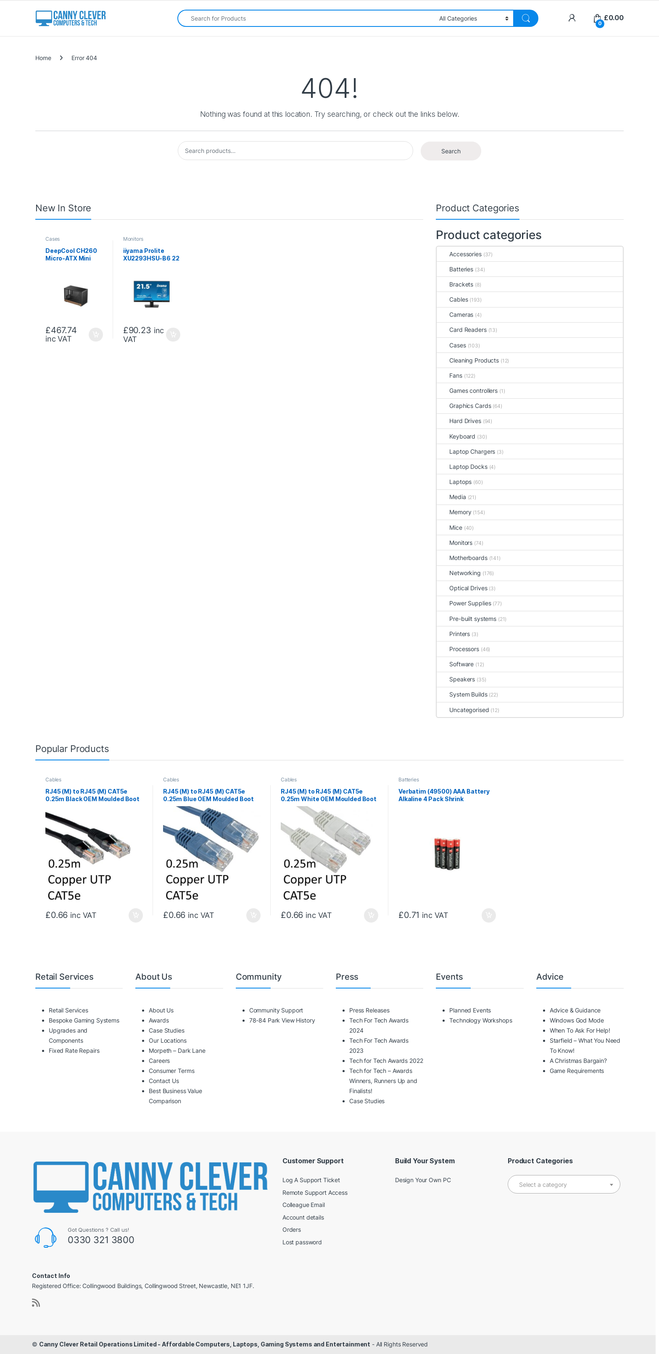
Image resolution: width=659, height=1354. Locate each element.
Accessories (459, 254)
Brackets (455, 284)
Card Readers (461, 329)
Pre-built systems (466, 618)
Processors (458, 648)
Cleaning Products (468, 360)
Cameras (455, 314)
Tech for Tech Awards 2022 (386, 1060)
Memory (454, 511)
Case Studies (166, 1030)
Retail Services (68, 1010)
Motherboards (462, 557)
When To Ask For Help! (580, 1030)
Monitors (133, 239)
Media (451, 496)
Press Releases (369, 1010)
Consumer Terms (171, 1070)
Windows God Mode (577, 1020)
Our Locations (167, 1040)
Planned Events (470, 1010)
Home (43, 57)
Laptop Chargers (466, 451)
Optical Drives (462, 588)
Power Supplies (464, 603)
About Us (161, 1010)
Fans (449, 375)
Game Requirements (577, 1070)
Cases (52, 239)
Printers (453, 633)
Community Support (276, 1010)
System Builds (462, 694)
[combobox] (306, 18)
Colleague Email (303, 1204)
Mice (449, 527)
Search (451, 151)
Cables (452, 299)
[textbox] (564, 1185)
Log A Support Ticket (311, 1179)
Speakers (456, 679)
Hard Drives (459, 420)
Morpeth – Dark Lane (177, 1050)
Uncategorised (463, 709)
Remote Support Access (315, 1192)
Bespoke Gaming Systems (84, 1020)
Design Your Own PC (423, 1179)
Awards (159, 1020)
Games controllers (467, 390)
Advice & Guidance (575, 1010)
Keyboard (456, 436)
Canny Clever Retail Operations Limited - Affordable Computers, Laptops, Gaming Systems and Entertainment (204, 1344)
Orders (291, 1229)
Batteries (455, 269)
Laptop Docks (462, 466)
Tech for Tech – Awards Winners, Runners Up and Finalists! (383, 1080)
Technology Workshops (480, 1020)
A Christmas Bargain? (578, 1060)
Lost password (302, 1242)
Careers (159, 1060)
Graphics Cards (464, 405)
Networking (459, 572)
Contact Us (164, 1080)
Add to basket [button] (96, 335)
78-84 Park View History (282, 1020)
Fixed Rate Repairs (74, 1050)
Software (455, 664)
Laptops (454, 481)
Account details (303, 1217)
